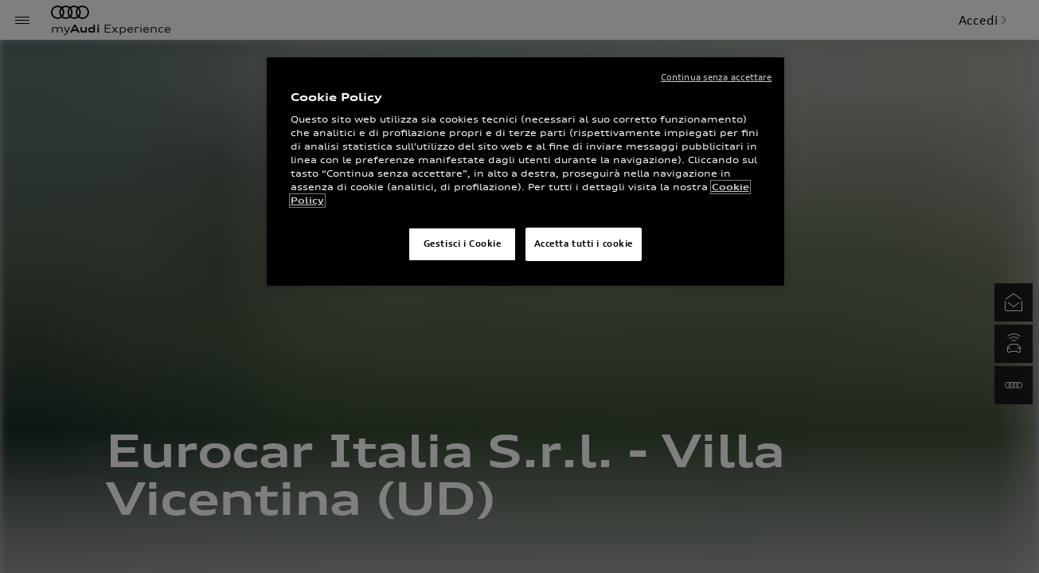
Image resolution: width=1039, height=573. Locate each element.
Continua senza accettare (716, 77)
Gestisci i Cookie (463, 243)
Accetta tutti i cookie (584, 243)
